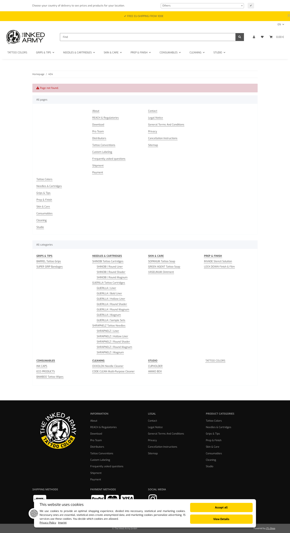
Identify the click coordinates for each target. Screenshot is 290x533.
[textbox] (202, 5)
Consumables (44, 213)
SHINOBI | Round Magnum (112, 277)
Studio (40, 227)
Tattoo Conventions (103, 145)
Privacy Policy (48, 523)
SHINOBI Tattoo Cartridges (107, 261)
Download (98, 124)
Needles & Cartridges (49, 186)
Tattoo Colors (44, 179)
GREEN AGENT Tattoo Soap (164, 266)
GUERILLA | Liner (106, 288)
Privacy (152, 131)
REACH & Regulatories (105, 118)
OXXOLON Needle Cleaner (108, 366)
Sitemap (153, 145)
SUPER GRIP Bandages (49, 266)
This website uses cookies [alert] (62, 504)
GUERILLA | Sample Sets (111, 320)
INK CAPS (41, 366)
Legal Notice (155, 118)
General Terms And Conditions (166, 124)
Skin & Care (43, 206)
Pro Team (98, 131)
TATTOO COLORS (215, 360)
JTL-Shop (270, 528)
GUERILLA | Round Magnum (113, 309)
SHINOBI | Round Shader (111, 272)
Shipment (98, 165)
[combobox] (202, 5)
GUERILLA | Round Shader (112, 304)
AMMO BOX (155, 371)
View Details (221, 519)
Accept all (221, 507)
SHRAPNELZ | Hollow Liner (112, 336)
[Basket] (277, 37)
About (95, 111)
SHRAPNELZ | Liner (108, 331)
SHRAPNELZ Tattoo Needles (108, 325)
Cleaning (41, 220)
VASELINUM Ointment (161, 272)
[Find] (148, 37)
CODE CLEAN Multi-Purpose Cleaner (113, 371)
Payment (97, 172)
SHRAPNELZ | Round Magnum (114, 347)
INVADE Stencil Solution (218, 261)
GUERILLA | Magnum (109, 315)
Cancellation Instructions (162, 138)
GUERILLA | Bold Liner (109, 293)
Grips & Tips (43, 193)
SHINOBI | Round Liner (110, 266)
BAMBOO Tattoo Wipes (49, 377)
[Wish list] (262, 37)
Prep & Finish (44, 200)
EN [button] (279, 24)
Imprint (62, 523)
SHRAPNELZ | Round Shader (113, 341)
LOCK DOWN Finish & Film (219, 266)
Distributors (99, 138)
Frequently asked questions (108, 159)
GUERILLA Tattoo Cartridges (108, 283)
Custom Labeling (102, 152)
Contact (152, 111)
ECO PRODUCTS (45, 371)
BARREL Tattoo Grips (48, 261)
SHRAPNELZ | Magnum (110, 352)
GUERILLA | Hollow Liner (111, 299)
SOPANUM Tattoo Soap (161, 261)
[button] (254, 37)
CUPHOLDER (155, 366)
